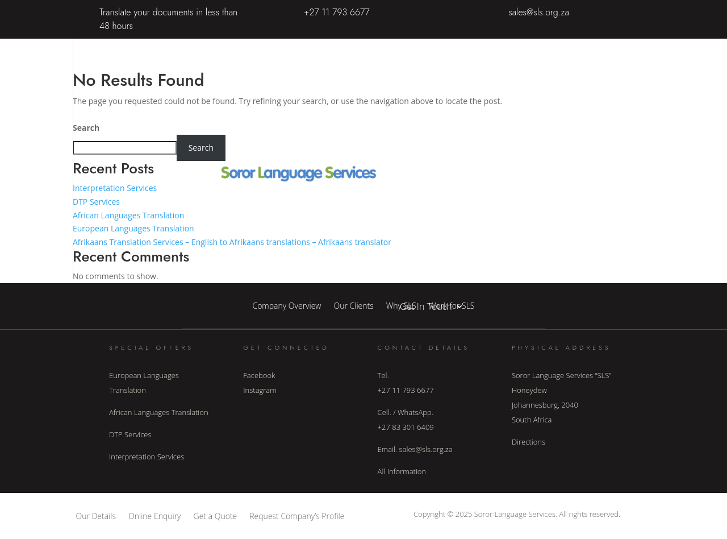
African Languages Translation (128, 215)
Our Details (96, 515)
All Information (402, 471)
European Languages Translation (133, 228)
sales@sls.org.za (538, 12)
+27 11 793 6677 (336, 12)
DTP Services (96, 201)
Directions (528, 442)
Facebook (259, 375)
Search (86, 127)
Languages (422, 263)
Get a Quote (215, 515)
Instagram (259, 390)
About (449, 47)
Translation (422, 90)
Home (412, 47)
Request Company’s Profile (296, 515)
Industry (416, 177)
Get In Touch (426, 306)
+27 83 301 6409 (406, 427)
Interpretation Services (115, 188)
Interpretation (428, 133)
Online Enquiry (154, 515)
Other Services (429, 220)
